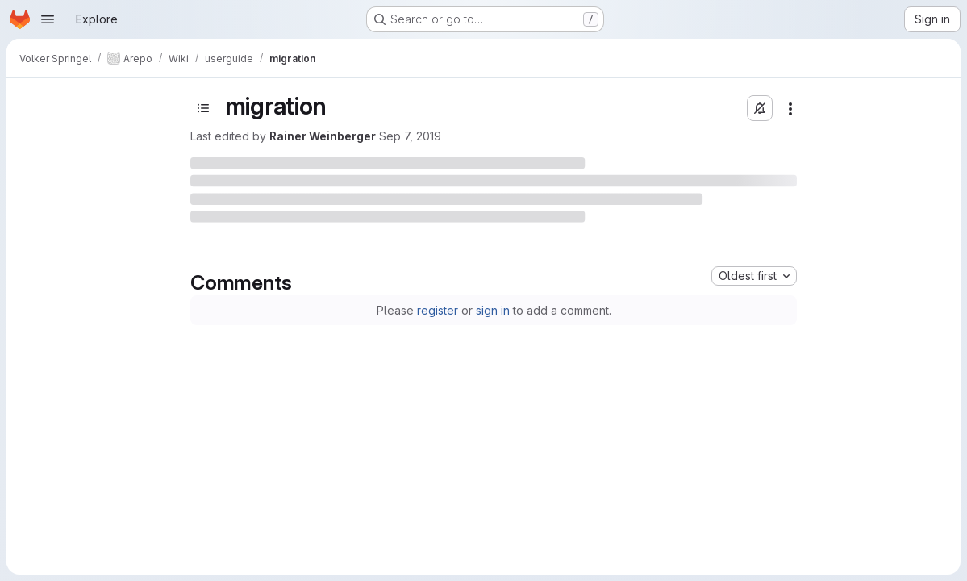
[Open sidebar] (203, 108)
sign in (493, 310)
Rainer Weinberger (322, 136)
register (437, 310)
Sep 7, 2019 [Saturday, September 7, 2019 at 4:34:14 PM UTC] (410, 136)
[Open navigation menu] (47, 19)
